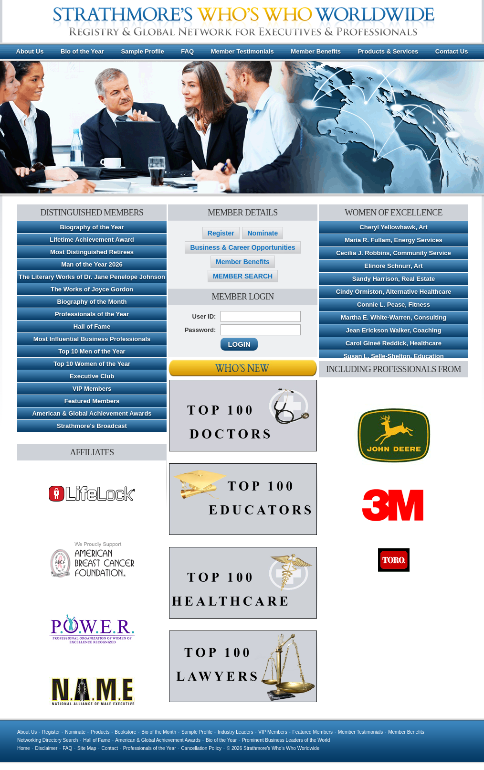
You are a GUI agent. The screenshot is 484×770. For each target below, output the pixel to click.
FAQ (187, 51)
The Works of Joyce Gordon (92, 289)
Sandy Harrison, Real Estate (393, 278)
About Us (30, 51)
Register (221, 233)
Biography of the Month (92, 301)
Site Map (86, 748)
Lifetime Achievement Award (92, 239)
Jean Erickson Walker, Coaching (394, 330)
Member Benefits (316, 51)
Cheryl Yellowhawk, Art (393, 227)
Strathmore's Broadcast (92, 425)
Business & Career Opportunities (242, 247)
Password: (200, 329)
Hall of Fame (92, 326)
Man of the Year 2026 (91, 264)
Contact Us (451, 51)
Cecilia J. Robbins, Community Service (393, 253)
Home (23, 748)
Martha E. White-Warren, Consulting (393, 317)
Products (100, 732)
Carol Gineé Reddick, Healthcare (394, 343)
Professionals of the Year (92, 314)
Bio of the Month (158, 732)
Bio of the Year (82, 51)
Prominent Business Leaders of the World (286, 740)
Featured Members (92, 401)
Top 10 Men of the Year (91, 351)
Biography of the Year (92, 227)
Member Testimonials (242, 51)
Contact (109, 748)
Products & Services (388, 51)
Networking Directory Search (47, 740)
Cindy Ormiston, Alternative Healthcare (394, 291)
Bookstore (125, 732)
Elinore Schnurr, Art (393, 265)
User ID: (204, 316)
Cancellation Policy (201, 748)
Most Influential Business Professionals (92, 338)
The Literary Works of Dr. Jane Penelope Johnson (92, 276)
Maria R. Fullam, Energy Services (393, 240)
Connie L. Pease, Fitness (393, 304)
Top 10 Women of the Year (91, 363)
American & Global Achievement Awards (91, 413)
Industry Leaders (235, 732)
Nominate (262, 233)
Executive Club (92, 376)
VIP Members (92, 388)
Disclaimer (46, 748)
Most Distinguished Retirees (92, 252)
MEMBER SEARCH (243, 276)
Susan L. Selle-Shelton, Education (393, 356)
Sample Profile (142, 51)
